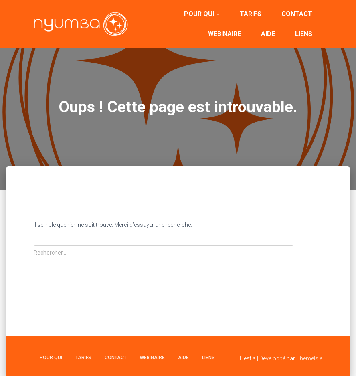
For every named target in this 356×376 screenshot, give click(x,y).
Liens (303, 34)
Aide (268, 34)
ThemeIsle (309, 358)
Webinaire (224, 34)
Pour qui (202, 14)
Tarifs (250, 14)
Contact (296, 14)
